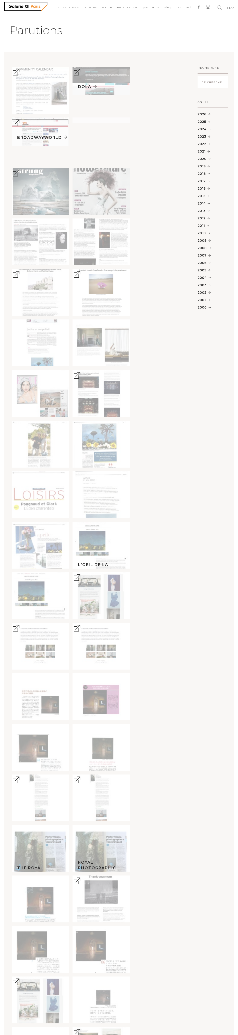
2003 (202, 285)
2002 (202, 292)
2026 (202, 114)
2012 (201, 218)
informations (66, 8)
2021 (201, 151)
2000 (202, 307)
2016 (201, 188)
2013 (201, 211)
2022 (202, 144)
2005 (202, 270)
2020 (202, 159)
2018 (202, 174)
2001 (202, 300)
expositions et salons (118, 8)
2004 (202, 278)
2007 (202, 255)
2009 (202, 240)
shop (167, 8)
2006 (202, 263)
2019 (201, 166)
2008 (202, 248)
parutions (150, 8)
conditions (96, 988)
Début (119, 1023)
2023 (202, 136)
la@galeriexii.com (175, 917)
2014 (202, 203)
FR (228, 8)
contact (183, 8)
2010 (202, 233)
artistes (89, 8)
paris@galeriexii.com (62, 912)
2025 (202, 122)
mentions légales (67, 988)
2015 (201, 196)
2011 (201, 226)
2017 (201, 181)
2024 (202, 129)
